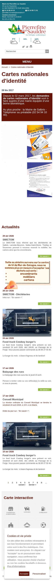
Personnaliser (39, 573)
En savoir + (44, 256)
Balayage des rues (13, 371)
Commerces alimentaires (11, 513)
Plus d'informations (16, 566)
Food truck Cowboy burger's (19, 342)
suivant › (22, 485)
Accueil (5, 67)
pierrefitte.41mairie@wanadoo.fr (13, 12)
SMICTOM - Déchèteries (16, 294)
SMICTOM (8, 239)
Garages (27, 512)
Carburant (43, 512)
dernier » (32, 485)
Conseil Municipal (13, 399)
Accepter (24, 573)
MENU (26, 61)
